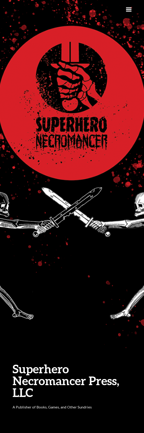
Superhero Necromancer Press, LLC (66, 380)
